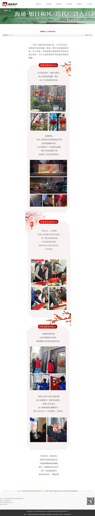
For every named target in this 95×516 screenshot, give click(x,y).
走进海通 (48, 4)
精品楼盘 (69, 4)
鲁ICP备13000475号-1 (62, 511)
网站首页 (38, 4)
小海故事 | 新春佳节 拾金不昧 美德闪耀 (31, 491)
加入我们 (89, 4)
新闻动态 (59, 4)
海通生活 (79, 4)
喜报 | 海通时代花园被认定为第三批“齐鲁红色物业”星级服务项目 (62, 491)
